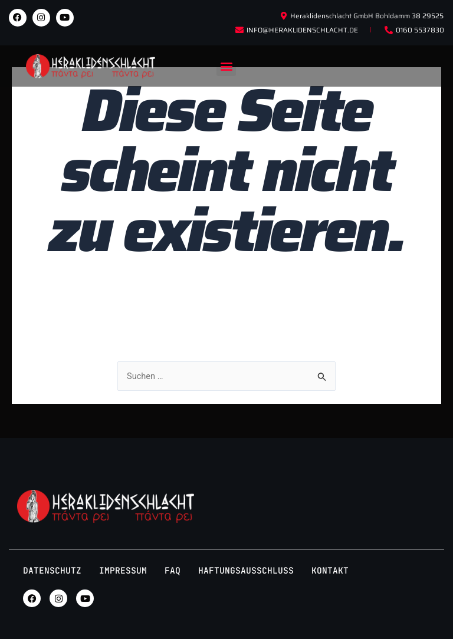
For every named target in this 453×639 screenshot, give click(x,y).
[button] (226, 66)
